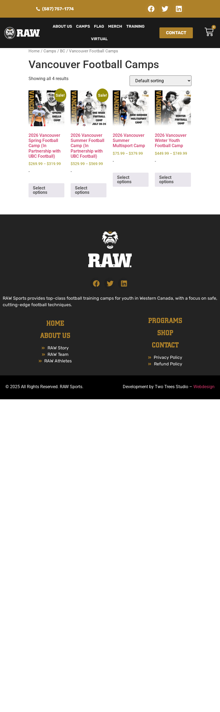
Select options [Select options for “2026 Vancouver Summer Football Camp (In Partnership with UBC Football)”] (82, 190)
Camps (83, 26)
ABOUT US (55, 336)
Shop (165, 333)
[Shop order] (160, 80)
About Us (62, 26)
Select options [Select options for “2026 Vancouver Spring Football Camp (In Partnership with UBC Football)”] (40, 190)
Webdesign (204, 386)
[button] (151, 9)
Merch (115, 26)
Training (135, 26)
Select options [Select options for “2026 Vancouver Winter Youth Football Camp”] (166, 179)
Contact (165, 345)
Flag (99, 26)
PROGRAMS (165, 321)
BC (62, 51)
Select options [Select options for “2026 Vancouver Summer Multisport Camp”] (124, 179)
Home (34, 51)
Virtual (99, 39)
